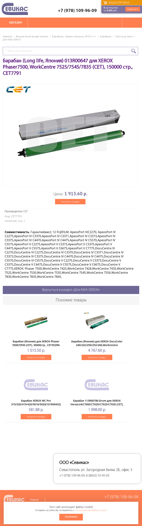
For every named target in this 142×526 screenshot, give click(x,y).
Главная (34, 500)
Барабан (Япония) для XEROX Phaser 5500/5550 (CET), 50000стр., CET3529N (36, 343)
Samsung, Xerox (124, 36)
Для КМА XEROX (12, 39)
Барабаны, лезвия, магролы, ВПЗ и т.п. (74, 36)
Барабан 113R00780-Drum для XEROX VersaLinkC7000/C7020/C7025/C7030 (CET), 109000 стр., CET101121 (96, 404)
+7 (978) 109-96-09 (77, 10)
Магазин (15, 22)
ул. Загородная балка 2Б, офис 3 (106, 470)
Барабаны (106, 36)
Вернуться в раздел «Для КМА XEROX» (71, 290)
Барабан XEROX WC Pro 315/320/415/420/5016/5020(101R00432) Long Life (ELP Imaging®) (36, 404)
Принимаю (71, 517)
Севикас (7, 36)
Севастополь (69, 470)
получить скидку (70, 201)
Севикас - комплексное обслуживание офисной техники (15, 9)
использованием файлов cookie (91, 510)
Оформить (133, 9)
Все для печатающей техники (32, 36)
